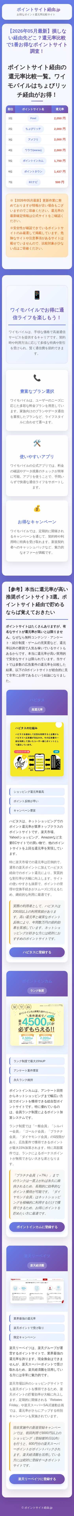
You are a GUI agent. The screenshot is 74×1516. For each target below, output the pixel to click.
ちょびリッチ (33, 128)
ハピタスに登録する (37, 952)
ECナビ (33, 182)
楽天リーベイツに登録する (37, 1479)
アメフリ (33, 139)
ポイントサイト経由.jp (38, 9)
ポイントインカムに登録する (37, 1227)
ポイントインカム (33, 160)
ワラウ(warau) (33, 150)
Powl (33, 118)
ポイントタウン (33, 171)
